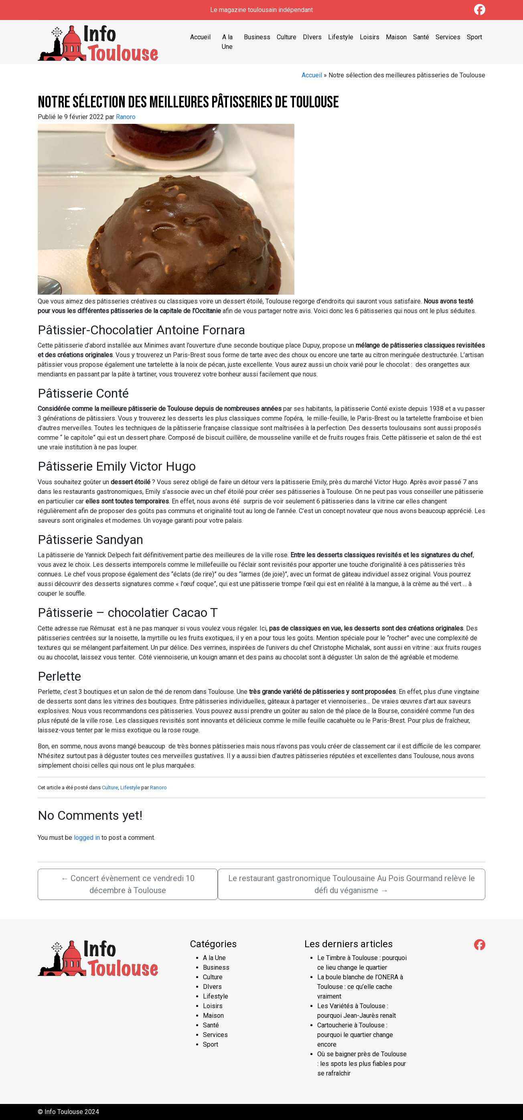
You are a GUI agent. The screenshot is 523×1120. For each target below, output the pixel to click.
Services (448, 37)
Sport (474, 37)
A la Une (227, 42)
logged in (87, 837)
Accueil (200, 37)
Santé (421, 37)
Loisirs (369, 37)
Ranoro (126, 117)
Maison (396, 37)
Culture (286, 37)
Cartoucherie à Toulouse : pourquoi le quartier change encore (355, 1034)
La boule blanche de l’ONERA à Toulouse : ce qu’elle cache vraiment (360, 986)
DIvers (312, 37)
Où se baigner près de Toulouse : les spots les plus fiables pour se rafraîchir (362, 1063)
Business (257, 37)
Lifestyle (340, 37)
